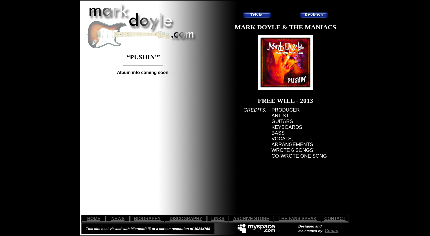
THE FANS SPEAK (298, 218)
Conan (331, 230)
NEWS (118, 218)
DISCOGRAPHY (185, 218)
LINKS (218, 218)
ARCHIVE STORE (251, 218)
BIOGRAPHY (147, 218)
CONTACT (335, 218)
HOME (93, 218)
